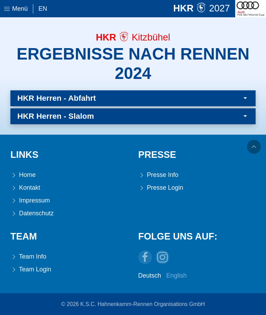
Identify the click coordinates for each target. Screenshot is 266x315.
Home (23, 175)
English (176, 275)
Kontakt (25, 187)
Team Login (30, 269)
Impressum (30, 200)
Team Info (28, 256)
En (42, 8)
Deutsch (149, 275)
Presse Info (158, 175)
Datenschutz (32, 213)
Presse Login (160, 187)
